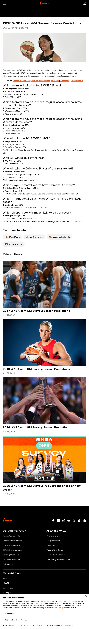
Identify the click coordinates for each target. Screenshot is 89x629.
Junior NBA (8, 588)
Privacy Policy (68, 625)
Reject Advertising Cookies (16, 622)
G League (7, 592)
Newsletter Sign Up (11, 536)
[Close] (86, 598)
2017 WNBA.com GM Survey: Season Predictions (36, 310)
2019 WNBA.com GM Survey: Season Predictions (36, 369)
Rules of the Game (54, 550)
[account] (84, 3)
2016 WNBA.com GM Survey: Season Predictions (36, 427)
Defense (55, 80)
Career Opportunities (12, 540)
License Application (11, 559)
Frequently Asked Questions (58, 559)
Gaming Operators (11, 555)
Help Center (8, 564)
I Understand (10, 616)
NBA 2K (6, 583)
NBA (5, 578)
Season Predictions (21, 80)
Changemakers (53, 536)
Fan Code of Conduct (55, 555)
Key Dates (50, 545)
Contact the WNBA (11, 545)
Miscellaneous (77, 80)
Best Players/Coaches (40, 80)
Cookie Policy (58, 610)
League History (53, 540)
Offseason (64, 80)
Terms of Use (42, 625)
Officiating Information (13, 550)
